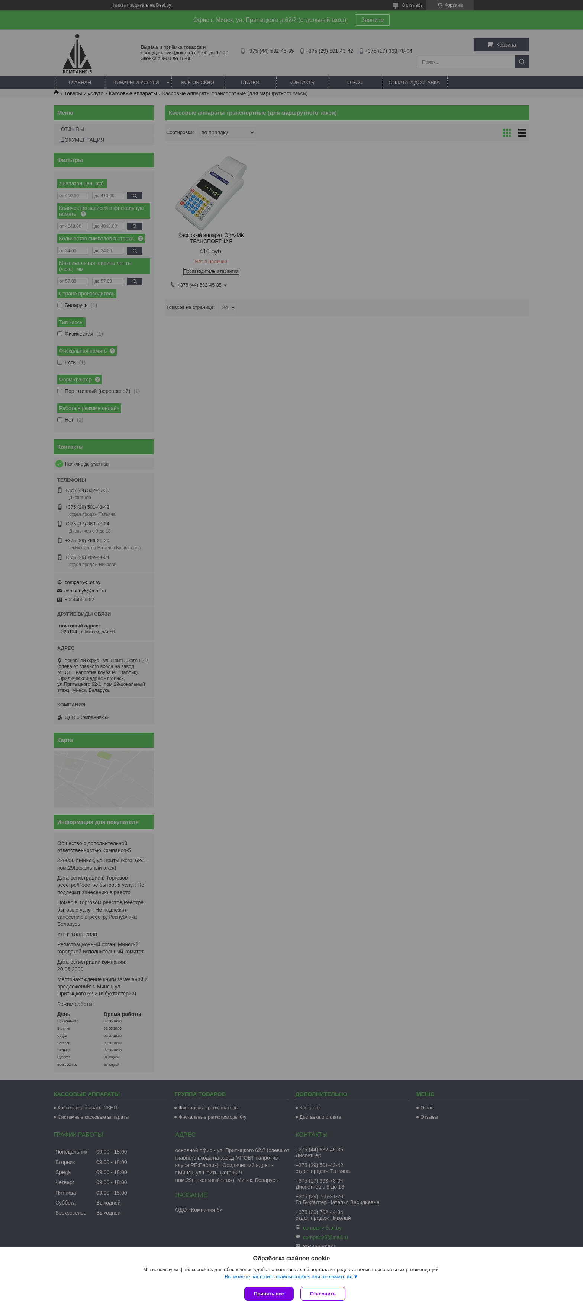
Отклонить (323, 1294)
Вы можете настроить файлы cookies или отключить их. (289, 1277)
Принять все (269, 1294)
